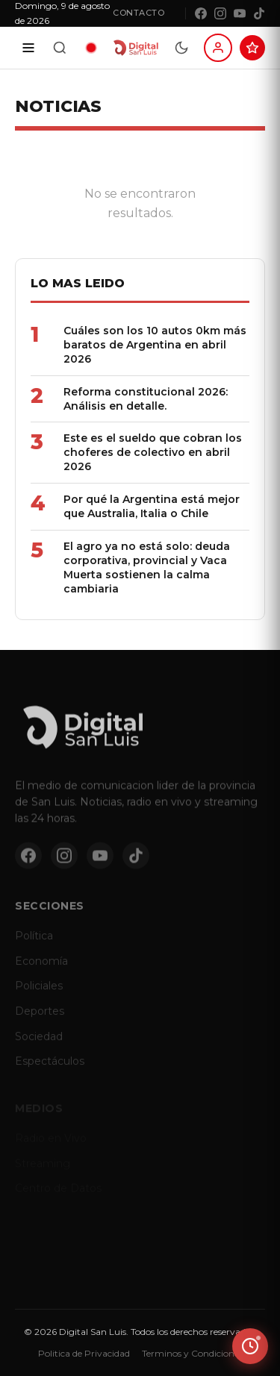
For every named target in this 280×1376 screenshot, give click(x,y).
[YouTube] (240, 13)
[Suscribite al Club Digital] (252, 47)
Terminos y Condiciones (192, 1353)
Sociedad (39, 1042)
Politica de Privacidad (84, 1353)
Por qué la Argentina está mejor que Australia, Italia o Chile (151, 506)
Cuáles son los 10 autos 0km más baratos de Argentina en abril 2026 (154, 345)
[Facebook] (201, 13)
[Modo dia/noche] (181, 48)
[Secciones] (28, 47)
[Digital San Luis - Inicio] (136, 47)
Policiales (39, 991)
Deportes (39, 1017)
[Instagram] (220, 13)
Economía (41, 967)
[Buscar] (60, 48)
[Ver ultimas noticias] (250, 1346)
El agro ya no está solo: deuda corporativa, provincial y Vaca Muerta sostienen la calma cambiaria (146, 567)
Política (34, 941)
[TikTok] (259, 13)
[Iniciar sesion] (218, 48)
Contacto (138, 12)
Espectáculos (49, 1067)
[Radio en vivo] (91, 47)
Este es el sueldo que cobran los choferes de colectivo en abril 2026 (152, 452)
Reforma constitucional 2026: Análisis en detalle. (145, 399)
